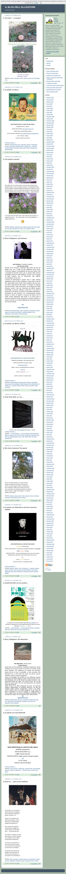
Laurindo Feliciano (9, 147)
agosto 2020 (50, 417)
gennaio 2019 (50, 377)
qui (29, 751)
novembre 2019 (50, 398)
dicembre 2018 (50, 375)
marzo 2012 (49, 205)
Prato (21, 228)
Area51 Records (13, 768)
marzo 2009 (49, 129)
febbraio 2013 (50, 228)
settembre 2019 (50, 394)
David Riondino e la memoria (54, 89)
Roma (6, 771)
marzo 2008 (49, 104)
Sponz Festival (14, 313)
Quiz (25, 228)
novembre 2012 (50, 222)
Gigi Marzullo (18, 701)
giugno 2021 (50, 432)
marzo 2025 (49, 527)
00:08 (17, 500)
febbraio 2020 (50, 405)
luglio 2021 (49, 434)
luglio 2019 (49, 390)
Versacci (24, 497)
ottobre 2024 (50, 516)
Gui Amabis (12, 146)
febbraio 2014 (50, 253)
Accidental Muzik (14, 382)
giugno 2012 (50, 211)
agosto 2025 (50, 537)
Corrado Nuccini (9, 384)
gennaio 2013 (50, 226)
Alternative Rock (22, 382)
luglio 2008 (49, 112)
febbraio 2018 (50, 354)
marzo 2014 (49, 255)
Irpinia (12, 312)
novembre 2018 (50, 373)
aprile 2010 (49, 156)
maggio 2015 (50, 285)
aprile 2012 (49, 207)
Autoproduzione (13, 699)
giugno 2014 (50, 262)
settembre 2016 (50, 318)
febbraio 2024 (50, 500)
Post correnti (50, 561)
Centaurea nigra (19, 227)
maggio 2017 (50, 335)
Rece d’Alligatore (14, 703)
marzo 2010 (49, 154)
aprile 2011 (49, 182)
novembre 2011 (50, 196)
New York (27, 385)
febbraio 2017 (50, 329)
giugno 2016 (50, 312)
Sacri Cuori (13, 571)
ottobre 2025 (50, 542)
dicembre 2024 (50, 521)
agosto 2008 (50, 114)
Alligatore (12, 227)
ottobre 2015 (50, 295)
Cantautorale (32, 310)
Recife (28, 147)
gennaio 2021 (50, 422)
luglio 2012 (49, 213)
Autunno (12, 78)
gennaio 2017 (50, 327)
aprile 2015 (49, 283)
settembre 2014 (50, 268)
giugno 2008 (50, 110)
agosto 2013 (50, 240)
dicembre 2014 (50, 274)
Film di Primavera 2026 (52, 91)
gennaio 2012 (50, 200)
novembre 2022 (50, 468)
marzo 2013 (49, 230)
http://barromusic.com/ (28, 129)
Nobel (22, 860)
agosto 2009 (50, 139)
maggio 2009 (50, 133)
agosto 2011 (50, 190)
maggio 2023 (50, 481)
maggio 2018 (50, 361)
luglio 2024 (49, 510)
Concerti (11, 435)
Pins (19, 228)
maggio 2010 (50, 158)
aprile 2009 (49, 131)
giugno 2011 (50, 186)
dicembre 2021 (50, 445)
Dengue (7, 146)
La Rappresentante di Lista (14, 436)
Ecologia (27, 495)
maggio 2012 (50, 209)
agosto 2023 (50, 487)
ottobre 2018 (50, 371)
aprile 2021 (49, 428)
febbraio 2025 (50, 525)
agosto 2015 (50, 291)
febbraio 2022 (50, 449)
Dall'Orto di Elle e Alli (28, 227)
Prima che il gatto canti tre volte (54, 87)
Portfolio (32, 385)
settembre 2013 (50, 243)
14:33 (17, 863)
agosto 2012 (50, 215)
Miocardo (16, 147)
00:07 (17, 390)
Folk (10, 312)
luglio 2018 (49, 365)
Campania (25, 310)
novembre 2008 (50, 120)
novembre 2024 (50, 518)
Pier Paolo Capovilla (22, 629)
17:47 (17, 441)
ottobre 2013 (50, 245)
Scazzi (19, 497)
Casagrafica (34, 382)
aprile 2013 (49, 232)
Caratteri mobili (28, 768)
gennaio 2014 (50, 251)
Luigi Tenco (30, 701)
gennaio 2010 (50, 150)
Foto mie (22, 435)
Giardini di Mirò (34, 384)
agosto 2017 (50, 342)
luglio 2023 (49, 485)
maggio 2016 (50, 310)
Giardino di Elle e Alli (29, 78)
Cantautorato (34, 144)
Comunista (15, 859)
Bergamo (20, 699)
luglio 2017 (49, 339)
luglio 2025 (49, 535)
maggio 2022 (50, 455)
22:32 (17, 316)
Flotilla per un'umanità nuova (53, 75)
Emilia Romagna (24, 384)
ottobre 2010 (50, 169)
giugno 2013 (50, 236)
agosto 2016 (50, 316)
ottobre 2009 (50, 144)
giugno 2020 (50, 413)
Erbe (35, 227)
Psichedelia (37, 78)
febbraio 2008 (50, 101)
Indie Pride (7, 629)
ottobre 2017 (50, 346)
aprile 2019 (49, 384)
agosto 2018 (50, 367)
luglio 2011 (49, 188)
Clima (23, 495)
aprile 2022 (49, 453)
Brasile (28, 144)
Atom (49, 569)
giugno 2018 (50, 363)
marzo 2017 (49, 331)
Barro (19, 144)
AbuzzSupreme (13, 144)
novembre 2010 (50, 171)
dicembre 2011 (50, 198)
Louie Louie (21, 570)
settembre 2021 (50, 438)
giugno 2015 (50, 287)
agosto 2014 (50, 266)
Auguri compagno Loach (52, 71)
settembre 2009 (50, 142)
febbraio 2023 (50, 474)
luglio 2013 (49, 238)
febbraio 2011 (50, 177)
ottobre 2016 (50, 321)
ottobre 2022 (50, 466)
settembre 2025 (50, 540)
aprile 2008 (49, 106)
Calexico (16, 568)
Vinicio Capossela (23, 313)
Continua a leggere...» (10, 142)
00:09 (17, 152)
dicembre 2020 (50, 420)
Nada (29, 436)
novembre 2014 (50, 272)
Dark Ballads (16, 384)
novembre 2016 (50, 323)
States (36, 385)
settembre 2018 (50, 369)
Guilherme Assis (19, 146)
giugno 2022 (50, 457)
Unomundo (7, 387)
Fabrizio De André (34, 699)
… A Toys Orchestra (14, 433)
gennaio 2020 (50, 403)
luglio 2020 (49, 415)
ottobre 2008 (50, 118)
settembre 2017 (50, 344)
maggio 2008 (50, 108)
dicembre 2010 (50, 173)
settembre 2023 (50, 489)
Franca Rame (32, 859)
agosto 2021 (50, 436)
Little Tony (11, 570)
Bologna (29, 382)
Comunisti (20, 859)
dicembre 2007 (50, 97)
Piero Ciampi (34, 570)
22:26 (17, 705)
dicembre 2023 (50, 495)
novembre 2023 (50, 493)
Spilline (32, 228)
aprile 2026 (49, 554)
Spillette (28, 228)
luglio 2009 (49, 137)
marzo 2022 (49, 451)
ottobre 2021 (50, 441)
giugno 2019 (50, 388)
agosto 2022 (50, 462)
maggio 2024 (50, 506)
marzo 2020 (49, 407)
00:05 (17, 231)
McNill (26, 436)
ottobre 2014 (50, 270)
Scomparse (27, 860)
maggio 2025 (50, 531)
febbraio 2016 (50, 304)
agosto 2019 (50, 392)
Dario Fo (26, 859)
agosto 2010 (50, 165)
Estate (38, 227)
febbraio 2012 (50, 203)
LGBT (23, 436)
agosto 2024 (50, 512)
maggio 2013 (50, 234)
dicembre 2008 (50, 123)
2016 (11, 859)
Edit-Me (48, 63)
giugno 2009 (50, 135)
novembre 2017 (50, 348)
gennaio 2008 (50, 99)
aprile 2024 (49, 504)
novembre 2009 (50, 146)
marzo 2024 (49, 502)
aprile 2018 (49, 358)
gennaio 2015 (50, 276)
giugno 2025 (50, 533)
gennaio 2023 (50, 472)
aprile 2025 (49, 529)
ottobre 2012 (50, 219)
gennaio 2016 (50, 302)
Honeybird (33, 435)
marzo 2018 (49, 356)
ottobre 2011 (50, 194)
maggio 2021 (50, 430)
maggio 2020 (50, 411)
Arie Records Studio (14, 310)
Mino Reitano (27, 570)
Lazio (29, 770)
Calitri (21, 310)
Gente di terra (11, 701)
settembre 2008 (50, 116)
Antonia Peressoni (34, 433)
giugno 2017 (50, 337)
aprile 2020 (49, 409)
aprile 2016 (49, 308)
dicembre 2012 (50, 224)
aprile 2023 (49, 478)
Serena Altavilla (8, 149)
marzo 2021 (49, 426)
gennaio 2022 (50, 447)
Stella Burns (20, 571)
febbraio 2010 (50, 152)
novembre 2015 (50, 297)
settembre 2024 (50, 514)
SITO (22, 369)
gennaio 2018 (50, 352)
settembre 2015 (50, 293)
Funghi (21, 78)
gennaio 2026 (50, 548)
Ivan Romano (18, 312)
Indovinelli (14, 228)
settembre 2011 (50, 192)
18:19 (17, 82)
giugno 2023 (50, 483)
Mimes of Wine (20, 385)
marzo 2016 (49, 306)
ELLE (15, 435)
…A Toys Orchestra (24, 433)
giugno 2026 (50, 559)
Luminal (33, 770)
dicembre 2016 (50, 325)
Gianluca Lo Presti (9, 770)
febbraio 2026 (50, 550)
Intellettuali (12, 860)
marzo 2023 (49, 476)
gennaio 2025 (50, 523)
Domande (16, 78)
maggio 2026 (50, 556)
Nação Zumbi (22, 147)
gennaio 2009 (50, 125)
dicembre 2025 (50, 546)
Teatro (32, 860)
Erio (18, 435)
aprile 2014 (49, 257)
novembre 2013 (50, 247)
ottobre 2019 (50, 396)
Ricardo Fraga (33, 147)
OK (41, 3)
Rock (6, 80)
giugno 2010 (50, 160)
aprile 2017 (49, 333)
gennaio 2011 (50, 175)
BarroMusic (23, 144)
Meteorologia (14, 497)
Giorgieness (28, 435)
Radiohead (7, 571)
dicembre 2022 (50, 470)
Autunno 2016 (17, 495)
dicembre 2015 (50, 299)
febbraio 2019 (50, 379)
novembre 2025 (50, 544)
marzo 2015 (49, 281)
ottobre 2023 (50, 491)
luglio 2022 (49, 460)
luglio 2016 (49, 314)
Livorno (15, 570)
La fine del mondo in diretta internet (55, 85)
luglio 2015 (49, 289)
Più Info (36, 3)
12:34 (17, 774)
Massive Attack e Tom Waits (53, 81)
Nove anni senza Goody (52, 73)
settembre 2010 (50, 167)
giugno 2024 (50, 508)
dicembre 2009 (50, 148)
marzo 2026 (49, 552)
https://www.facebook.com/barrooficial (29, 133)
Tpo (11, 438)
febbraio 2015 (50, 278)
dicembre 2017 (50, 350)
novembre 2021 (50, 443)
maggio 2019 (50, 386)
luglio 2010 (49, 163)
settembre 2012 (50, 217)
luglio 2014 (49, 264)
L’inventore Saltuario (27, 312)
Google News (50, 61)
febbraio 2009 (50, 127)
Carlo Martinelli (36, 768)
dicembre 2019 (50, 401)
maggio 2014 (50, 259)
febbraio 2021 (50, 424)
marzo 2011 (49, 179)
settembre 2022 (50, 464)
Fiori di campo (8, 228)
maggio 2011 (50, 184)
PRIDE (22, 430)
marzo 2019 (49, 382)
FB (23, 304)
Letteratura (18, 860)
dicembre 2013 (50, 249)
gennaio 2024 (50, 497)
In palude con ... (28, 146)
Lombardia (24, 701)
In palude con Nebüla (52, 83)
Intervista (34, 146)
